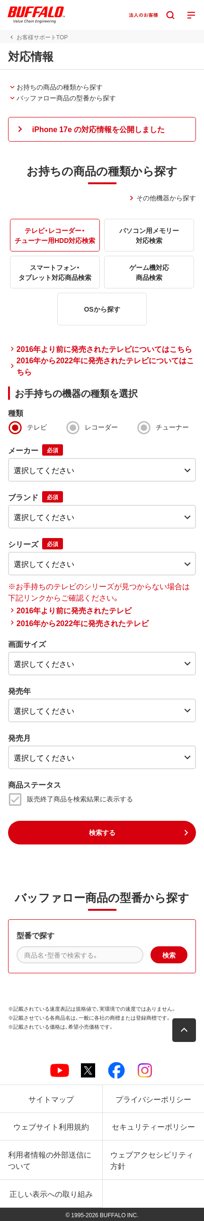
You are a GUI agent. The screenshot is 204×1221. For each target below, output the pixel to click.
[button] (102, 129)
